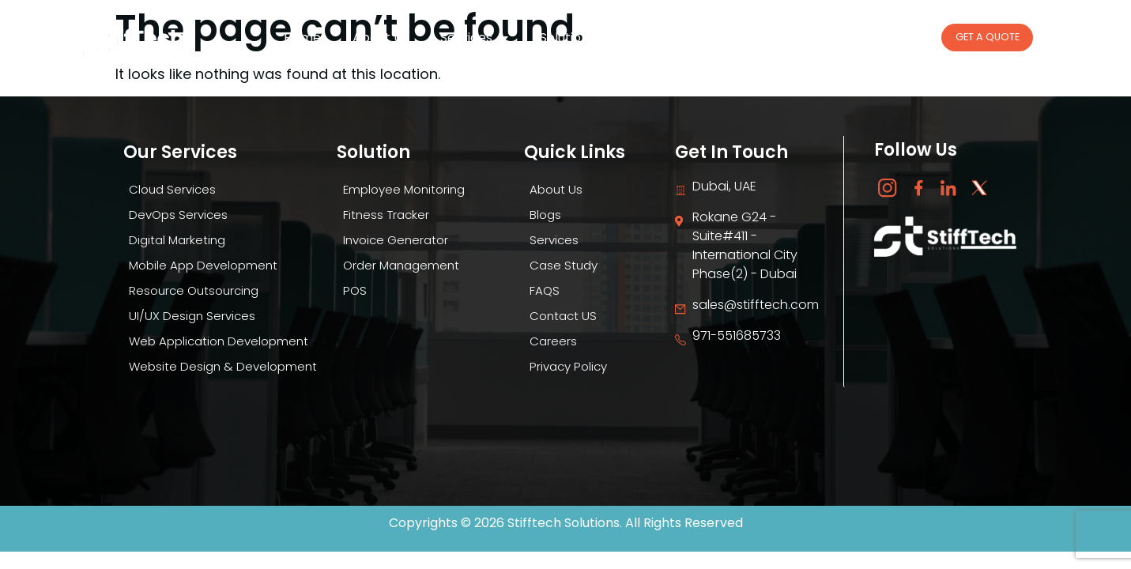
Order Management (398, 265)
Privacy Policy (566, 366)
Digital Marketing (174, 240)
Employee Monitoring (402, 189)
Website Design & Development (221, 366)
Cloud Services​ (169, 189)
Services (474, 38)
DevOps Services (175, 214)
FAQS (540, 290)
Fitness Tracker (382, 214)
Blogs (659, 37)
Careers (732, 37)
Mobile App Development (202, 265)
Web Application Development (218, 341)
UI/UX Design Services (189, 316)
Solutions (575, 38)
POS (349, 290)
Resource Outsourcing (193, 290)
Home (302, 37)
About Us (380, 37)
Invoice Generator (393, 240)
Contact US (560, 316)
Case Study (824, 37)
